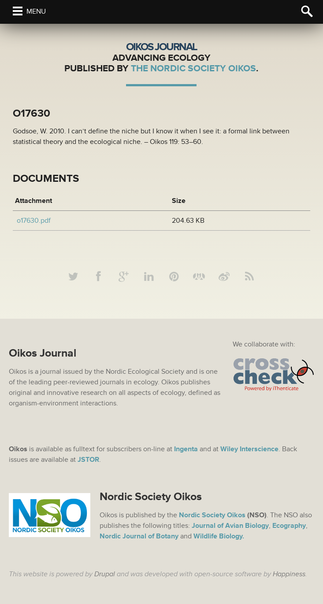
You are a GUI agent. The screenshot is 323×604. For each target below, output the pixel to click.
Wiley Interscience (249, 449)
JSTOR (88, 459)
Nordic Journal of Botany (139, 536)
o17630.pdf (34, 220)
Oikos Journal (161, 47)
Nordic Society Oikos (212, 515)
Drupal (104, 574)
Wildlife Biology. (218, 536)
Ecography (289, 525)
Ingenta (186, 449)
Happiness (289, 574)
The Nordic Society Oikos (193, 68)
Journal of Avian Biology (230, 525)
